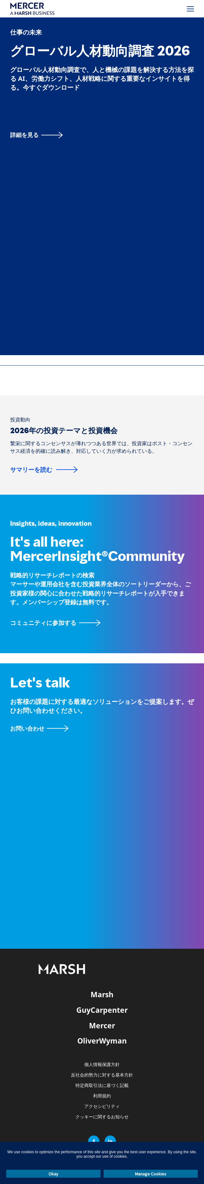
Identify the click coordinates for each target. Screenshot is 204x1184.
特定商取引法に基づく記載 (102, 1085)
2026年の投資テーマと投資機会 (64, 430)
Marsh (102, 994)
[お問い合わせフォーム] (39, 728)
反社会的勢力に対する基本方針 (102, 1075)
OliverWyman (102, 1041)
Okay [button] (53, 1174)
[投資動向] (20, 420)
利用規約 (102, 1096)
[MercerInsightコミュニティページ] (102, 623)
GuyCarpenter (102, 1010)
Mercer (102, 1025)
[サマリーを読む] (44, 469)
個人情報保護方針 (102, 1064)
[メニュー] (190, 9)
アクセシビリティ (102, 1106)
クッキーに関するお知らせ (102, 1117)
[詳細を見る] (36, 135)
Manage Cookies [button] (150, 1174)
